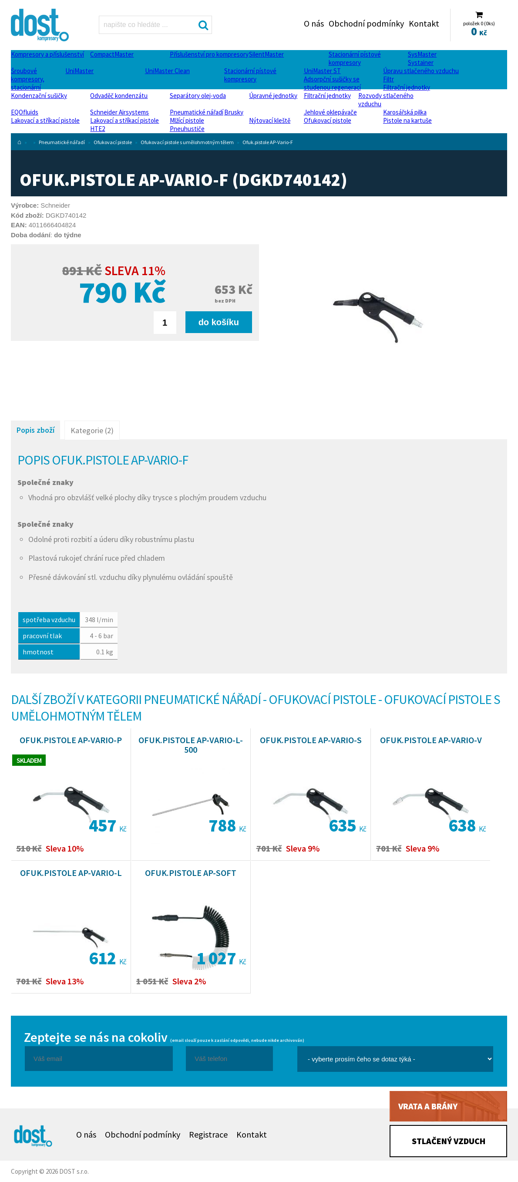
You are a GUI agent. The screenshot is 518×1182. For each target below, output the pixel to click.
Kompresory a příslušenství (47, 54)
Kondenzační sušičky (39, 95)
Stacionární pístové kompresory (355, 58)
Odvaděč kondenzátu (119, 95)
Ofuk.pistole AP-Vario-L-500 (190, 744)
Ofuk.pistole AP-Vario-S (311, 739)
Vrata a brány (427, 1106)
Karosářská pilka (405, 112)
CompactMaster (112, 54)
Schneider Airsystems (119, 112)
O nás (314, 23)
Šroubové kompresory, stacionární (27, 79)
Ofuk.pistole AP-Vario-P (71, 739)
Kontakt (424, 23)
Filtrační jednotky (406, 87)
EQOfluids (24, 112)
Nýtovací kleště (269, 120)
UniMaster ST (322, 71)
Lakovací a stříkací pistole (45, 120)
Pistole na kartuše (407, 120)
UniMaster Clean (167, 71)
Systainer (421, 62)
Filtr (388, 79)
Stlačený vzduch (448, 1140)
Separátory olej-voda (198, 95)
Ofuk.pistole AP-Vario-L (71, 872)
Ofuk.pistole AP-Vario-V (431, 739)
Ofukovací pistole (327, 120)
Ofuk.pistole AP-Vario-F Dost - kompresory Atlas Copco (40, 25)
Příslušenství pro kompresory (209, 54)
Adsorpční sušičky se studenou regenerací (332, 83)
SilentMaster (266, 54)
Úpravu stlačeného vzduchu (421, 71)
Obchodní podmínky (366, 23)
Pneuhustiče (187, 129)
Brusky (233, 112)
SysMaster (422, 54)
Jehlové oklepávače (330, 112)
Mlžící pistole (187, 120)
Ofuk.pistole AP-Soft (190, 872)
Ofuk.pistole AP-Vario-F (267, 142)
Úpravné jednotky (273, 95)
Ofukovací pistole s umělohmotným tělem (187, 142)
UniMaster (79, 71)
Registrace (208, 1134)
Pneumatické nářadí (196, 112)
